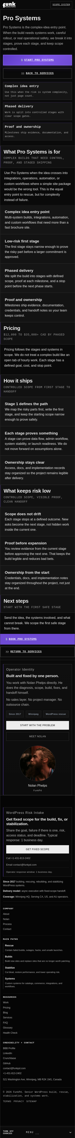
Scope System (61, 4)
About (6, 914)
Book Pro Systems (23, 639)
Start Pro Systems (39, 60)
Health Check (10, 1032)
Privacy (19, 1101)
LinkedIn (7, 1053)
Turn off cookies (8, 1132)
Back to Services (40, 73)
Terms (7, 1101)
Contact (7, 929)
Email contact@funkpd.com (21, 864)
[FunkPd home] (9, 4)
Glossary (7, 1027)
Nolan (6, 919)
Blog (5, 1012)
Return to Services (26, 651)
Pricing (6, 1007)
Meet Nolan (37, 736)
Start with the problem (37, 725)
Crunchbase (9, 1058)
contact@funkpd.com (14, 1068)
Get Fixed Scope (37, 849)
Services (7, 1017)
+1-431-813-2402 (12, 1073)
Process (7, 924)
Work (6, 1002)
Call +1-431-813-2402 (18, 858)
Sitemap (31, 1101)
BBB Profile (9, 1048)
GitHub (6, 1063)
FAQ (5, 1022)
